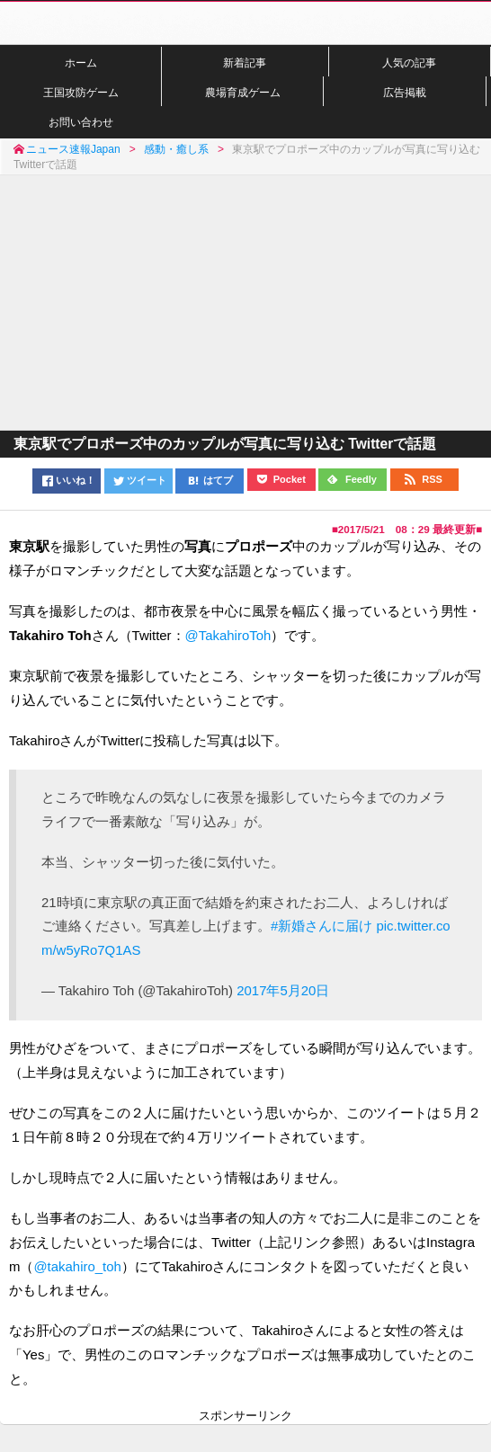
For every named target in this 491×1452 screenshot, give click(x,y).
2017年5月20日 (283, 990)
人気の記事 (409, 62)
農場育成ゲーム (243, 92)
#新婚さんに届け (321, 925)
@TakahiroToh (228, 635)
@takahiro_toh (77, 1266)
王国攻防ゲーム (81, 92)
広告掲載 (404, 92)
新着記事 (244, 62)
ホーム (81, 62)
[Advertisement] (245, 301)
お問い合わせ (81, 122)
